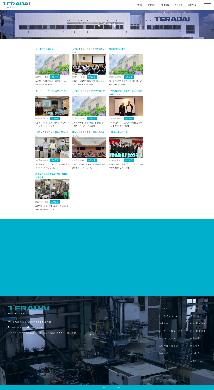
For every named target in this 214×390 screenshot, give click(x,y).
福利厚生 (178, 4)
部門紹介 (192, 4)
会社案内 (151, 4)
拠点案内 (195, 345)
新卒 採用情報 (198, 330)
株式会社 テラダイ (16, 6)
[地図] (49, 321)
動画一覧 (195, 315)
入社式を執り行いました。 (121, 132)
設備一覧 (164, 353)
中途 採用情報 (198, 323)
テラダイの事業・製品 (171, 330)
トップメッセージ (168, 315)
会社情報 (54, 77)
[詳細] (50, 84)
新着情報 (195, 308)
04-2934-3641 (17, 327)
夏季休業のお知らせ (118, 49)
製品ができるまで (168, 338)
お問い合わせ (197, 360)
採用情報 (165, 4)
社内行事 (55, 160)
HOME (138, 4)
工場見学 (91, 77)
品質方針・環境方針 (170, 345)
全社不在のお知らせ (44, 49)
